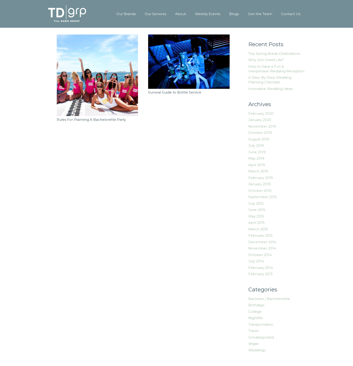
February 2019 (260, 178)
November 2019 (262, 126)
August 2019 (258, 139)
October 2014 (260, 255)
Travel (253, 331)
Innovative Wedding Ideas (270, 89)
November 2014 (262, 248)
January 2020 (259, 120)
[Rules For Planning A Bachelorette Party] (97, 75)
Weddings (256, 350)
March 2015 (258, 229)
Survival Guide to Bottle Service (174, 92)
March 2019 (258, 171)
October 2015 (260, 190)
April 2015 (256, 222)
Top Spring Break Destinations (274, 53)
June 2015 (256, 210)
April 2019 (256, 165)
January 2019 (259, 184)
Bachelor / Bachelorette (269, 299)
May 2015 (256, 216)
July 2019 (256, 145)
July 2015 (256, 203)
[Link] (67, 14)
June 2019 (257, 152)
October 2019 (260, 132)
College (255, 311)
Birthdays (256, 305)
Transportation (260, 324)
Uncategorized (261, 337)
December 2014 (262, 242)
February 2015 (260, 235)
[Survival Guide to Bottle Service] (189, 61)
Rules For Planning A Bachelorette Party (91, 119)
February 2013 (260, 274)
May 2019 (256, 158)
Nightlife (255, 318)
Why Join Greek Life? (266, 60)
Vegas (253, 343)
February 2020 (261, 113)
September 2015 (262, 197)
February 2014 (260, 267)
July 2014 (256, 261)
